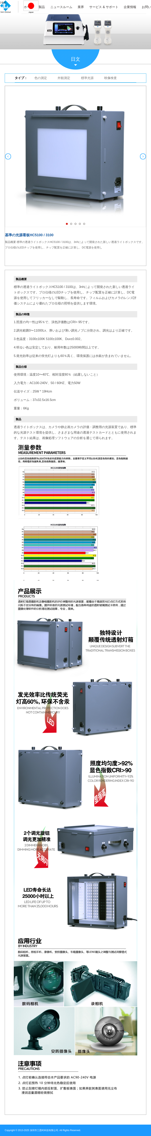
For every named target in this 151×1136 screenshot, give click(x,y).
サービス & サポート (103, 7)
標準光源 (87, 78)
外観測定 (64, 78)
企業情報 (130, 7)
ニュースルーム (61, 7)
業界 (81, 7)
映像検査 (110, 78)
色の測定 (40, 78)
